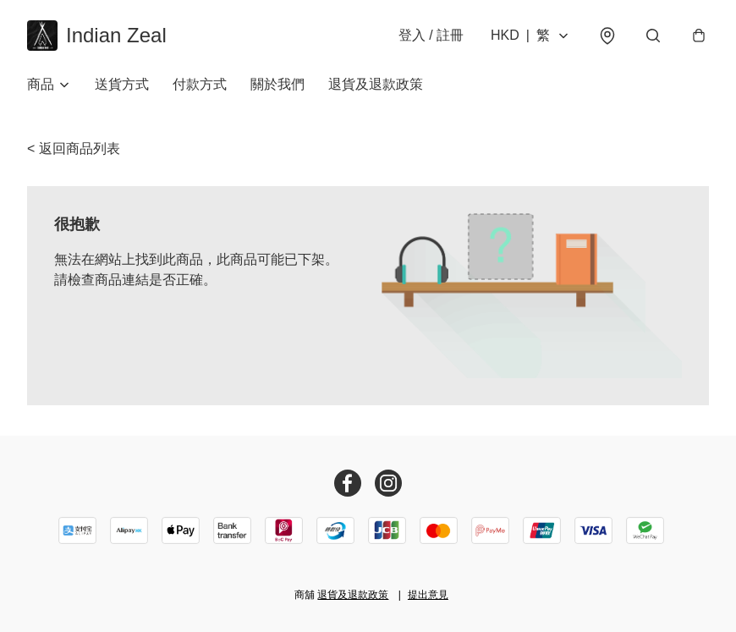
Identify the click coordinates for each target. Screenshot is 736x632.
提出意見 (428, 595)
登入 (431, 35)
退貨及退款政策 (375, 84)
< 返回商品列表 (73, 148)
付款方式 (200, 84)
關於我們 (277, 84)
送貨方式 (122, 84)
